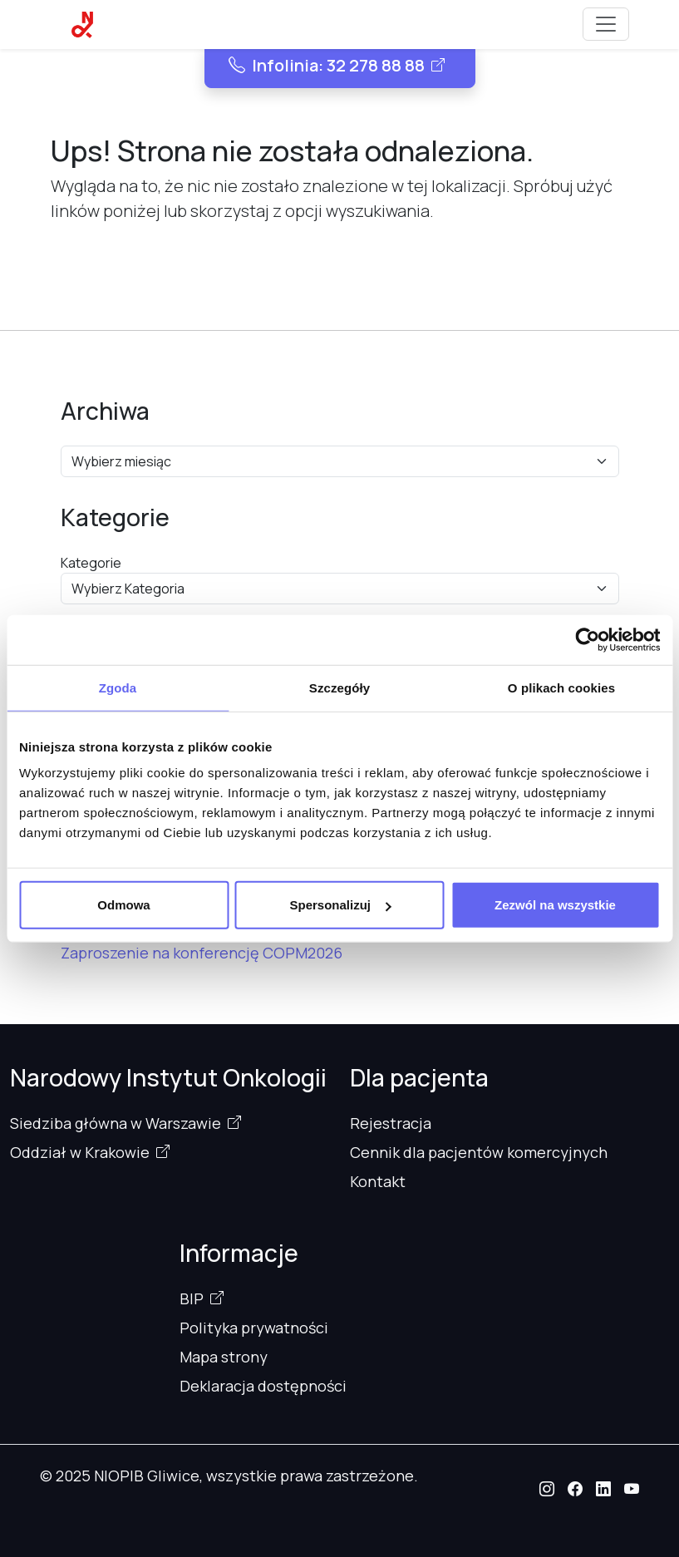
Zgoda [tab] (118, 687)
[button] (546, 1489)
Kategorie (91, 563)
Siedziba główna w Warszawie (115, 1123)
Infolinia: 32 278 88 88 (327, 65)
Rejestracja (390, 1123)
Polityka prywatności (254, 1328)
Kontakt (378, 1181)
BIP (192, 1298)
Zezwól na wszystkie (555, 905)
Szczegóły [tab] (339, 687)
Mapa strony (224, 1357)
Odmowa (123, 905)
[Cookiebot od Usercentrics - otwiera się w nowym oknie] (587, 639)
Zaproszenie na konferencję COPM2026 (201, 953)
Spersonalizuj (340, 905)
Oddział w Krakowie (80, 1152)
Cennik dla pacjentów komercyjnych (479, 1152)
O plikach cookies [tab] (561, 687)
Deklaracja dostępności (263, 1386)
